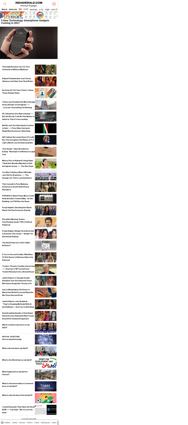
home (2, 422)
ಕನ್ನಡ (47, 9)
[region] (19, 14)
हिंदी (20, 9)
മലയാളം (33, 9)
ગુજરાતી (54, 9)
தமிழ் (41, 9)
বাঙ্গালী (25, 9)
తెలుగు (4, 10)
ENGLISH (13, 9)
